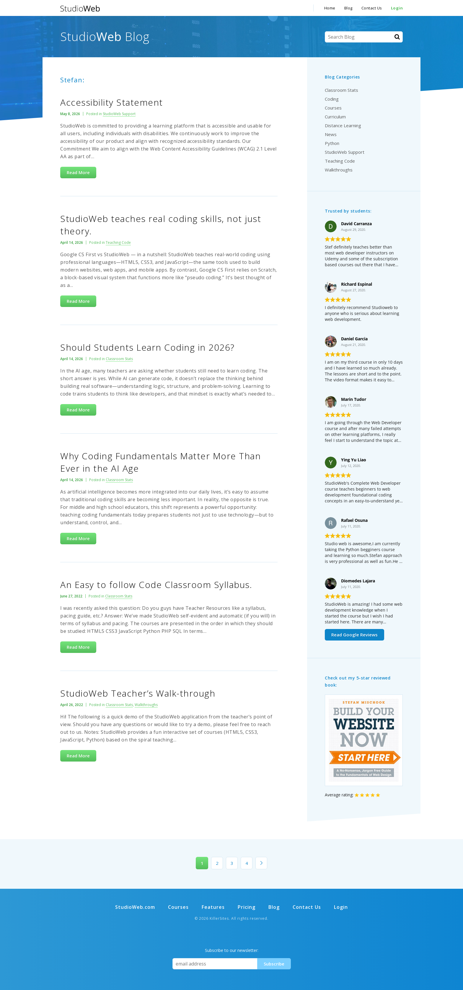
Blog (348, 8)
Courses (333, 108)
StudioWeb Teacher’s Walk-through (137, 693)
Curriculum (335, 117)
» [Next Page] (261, 863)
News (331, 134)
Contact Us (371, 8)
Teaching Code (118, 242)
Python (332, 143)
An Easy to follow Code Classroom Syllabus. (156, 585)
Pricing (246, 907)
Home (329, 8)
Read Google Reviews (354, 635)
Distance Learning (343, 125)
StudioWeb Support (119, 113)
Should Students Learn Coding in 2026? (147, 347)
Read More (78, 172)
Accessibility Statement (111, 102)
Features (213, 907)
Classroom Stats (119, 358)
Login (397, 8)
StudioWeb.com (135, 907)
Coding (332, 99)
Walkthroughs (146, 704)
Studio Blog (104, 36)
